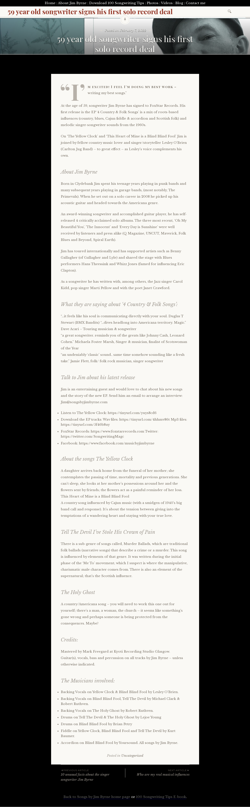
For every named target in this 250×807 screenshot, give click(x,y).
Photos (152, 3)
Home (50, 3)
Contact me (196, 3)
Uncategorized (132, 756)
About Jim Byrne (72, 3)
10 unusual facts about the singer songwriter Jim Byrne (93, 775)
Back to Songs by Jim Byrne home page (96, 797)
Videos (167, 3)
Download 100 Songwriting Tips (116, 3)
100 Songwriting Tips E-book (161, 797)
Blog (179, 3)
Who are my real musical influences (157, 772)
